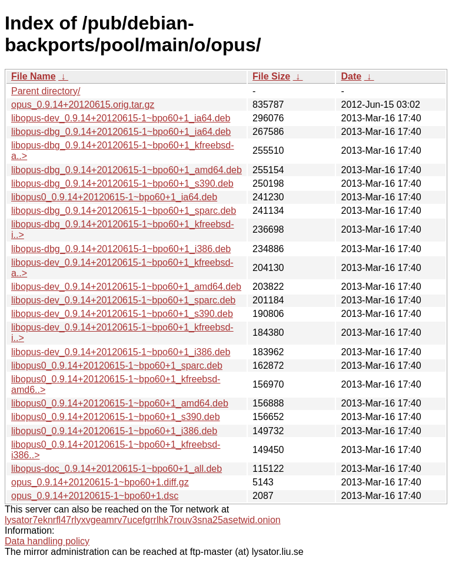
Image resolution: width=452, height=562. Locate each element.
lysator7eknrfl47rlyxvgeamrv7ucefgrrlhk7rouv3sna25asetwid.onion (143, 520)
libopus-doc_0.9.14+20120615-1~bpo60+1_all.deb (116, 469)
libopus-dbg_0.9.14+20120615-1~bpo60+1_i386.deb (121, 249)
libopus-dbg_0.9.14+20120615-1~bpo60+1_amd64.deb (126, 170)
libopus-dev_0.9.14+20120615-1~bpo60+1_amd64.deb (126, 287)
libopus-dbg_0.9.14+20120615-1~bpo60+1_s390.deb (122, 183)
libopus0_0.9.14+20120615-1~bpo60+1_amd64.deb (119, 403)
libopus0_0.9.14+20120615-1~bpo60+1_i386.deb (114, 431)
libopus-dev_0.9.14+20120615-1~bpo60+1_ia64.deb (120, 118)
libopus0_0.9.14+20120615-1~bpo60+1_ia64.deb (114, 197)
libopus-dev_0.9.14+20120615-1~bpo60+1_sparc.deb (123, 300)
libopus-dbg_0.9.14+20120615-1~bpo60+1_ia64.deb (121, 132)
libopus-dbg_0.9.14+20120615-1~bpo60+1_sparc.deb (123, 211)
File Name (33, 76)
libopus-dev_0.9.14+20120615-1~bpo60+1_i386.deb (120, 352)
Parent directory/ (45, 91)
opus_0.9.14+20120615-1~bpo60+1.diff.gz (100, 482)
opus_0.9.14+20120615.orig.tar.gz (82, 105)
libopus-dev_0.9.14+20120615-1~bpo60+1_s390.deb (122, 314)
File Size (271, 76)
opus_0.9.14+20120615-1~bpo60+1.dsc (94, 496)
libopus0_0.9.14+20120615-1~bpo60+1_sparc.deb (116, 366)
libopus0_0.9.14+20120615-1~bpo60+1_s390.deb (115, 417)
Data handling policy (47, 541)
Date (351, 76)
